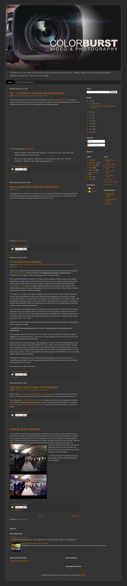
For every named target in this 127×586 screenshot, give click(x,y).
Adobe (16, 264)
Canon (34, 264)
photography (93, 162)
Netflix (12, 286)
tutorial (91, 177)
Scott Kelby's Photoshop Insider (110, 195)
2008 (91, 126)
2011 (91, 118)
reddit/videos (21, 241)
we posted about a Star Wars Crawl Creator (35, 394)
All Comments (93, 145)
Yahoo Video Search (110, 172)
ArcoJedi (94, 191)
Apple (16, 390)
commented (40, 400)
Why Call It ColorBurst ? (25, 82)
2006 (91, 132)
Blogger (82, 575)
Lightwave (32, 95)
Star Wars (25, 390)
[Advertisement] (44, 178)
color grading (40, 264)
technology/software (42, 390)
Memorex (62, 100)
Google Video (110, 164)
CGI (22, 95)
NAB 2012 (57, 264)
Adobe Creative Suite (25, 264)
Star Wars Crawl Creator (19, 537)
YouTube (30, 149)
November (94, 103)
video (46, 95)
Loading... (68, 561)
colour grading (49, 264)
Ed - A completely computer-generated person (37, 93)
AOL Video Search (109, 176)
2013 (91, 112)
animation (17, 95)
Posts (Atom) (23, 519)
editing (91, 167)
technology (32, 390)
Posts (91, 141)
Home (10, 82)
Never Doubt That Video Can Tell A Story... (35, 186)
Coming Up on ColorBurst (25, 429)
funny (20, 390)
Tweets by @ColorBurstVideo (19, 561)
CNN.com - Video (111, 182)
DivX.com (109, 184)
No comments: (15, 172)
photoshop (92, 170)
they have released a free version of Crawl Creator (28, 404)
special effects (40, 95)
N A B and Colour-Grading (25, 261)
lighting (26, 95)
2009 (91, 123)
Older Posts (75, 516)
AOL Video (109, 179)
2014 (91, 101)
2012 (91, 115)
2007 (91, 129)
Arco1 (93, 188)
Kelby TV (109, 204)
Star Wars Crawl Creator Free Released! (34, 387)
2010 (91, 121)
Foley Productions (28, 400)
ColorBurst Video (18, 273)
